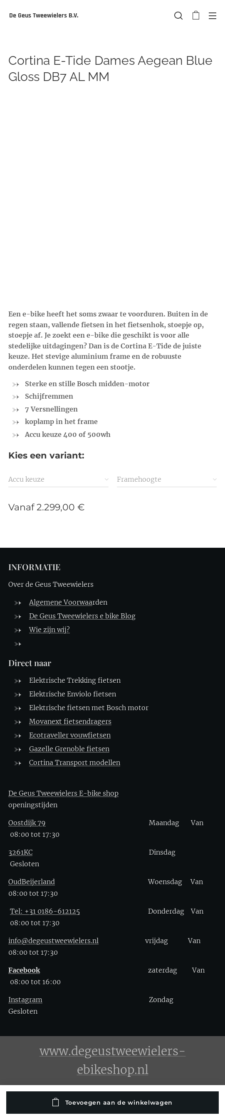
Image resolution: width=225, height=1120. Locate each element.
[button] (178, 15)
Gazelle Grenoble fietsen (69, 749)
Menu (212, 15)
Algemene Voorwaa (60, 602)
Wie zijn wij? (49, 629)
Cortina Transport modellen (74, 762)
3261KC (20, 852)
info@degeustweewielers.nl (53, 940)
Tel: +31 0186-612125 (45, 911)
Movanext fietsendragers (70, 721)
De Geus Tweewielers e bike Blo (80, 616)
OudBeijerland (31, 881)
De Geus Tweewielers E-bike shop (63, 793)
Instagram (25, 999)
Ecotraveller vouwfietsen (70, 735)
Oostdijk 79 (27, 823)
